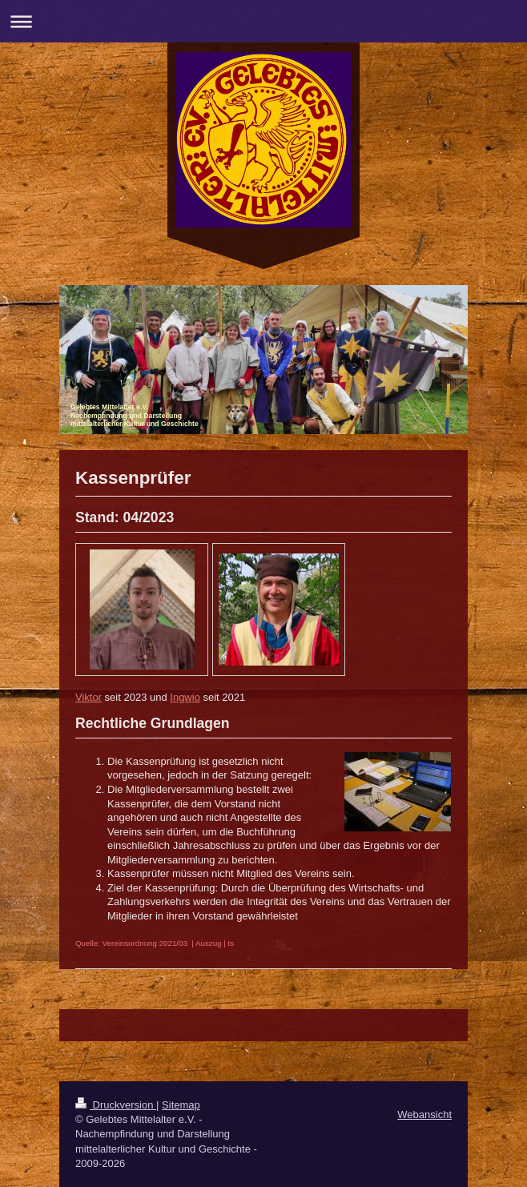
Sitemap (181, 1105)
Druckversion (115, 1105)
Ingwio (185, 697)
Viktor (88, 697)
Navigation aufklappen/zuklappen (263, 21)
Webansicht (424, 1115)
